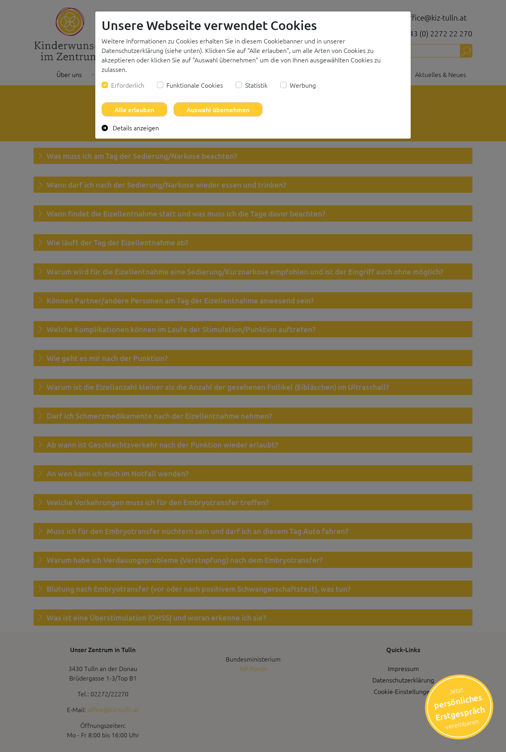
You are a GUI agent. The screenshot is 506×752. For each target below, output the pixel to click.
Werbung (303, 85)
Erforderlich (127, 85)
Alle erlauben (134, 109)
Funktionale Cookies (194, 85)
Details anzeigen (130, 127)
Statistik (256, 85)
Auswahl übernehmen (218, 109)
